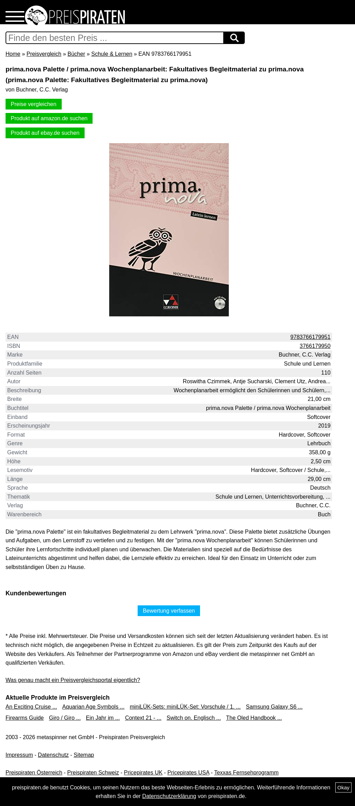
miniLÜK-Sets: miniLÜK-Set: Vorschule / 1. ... (185, 707)
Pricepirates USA (188, 773)
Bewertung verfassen (169, 611)
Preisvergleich (43, 54)
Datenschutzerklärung (169, 796)
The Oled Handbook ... (254, 718)
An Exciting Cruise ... (31, 707)
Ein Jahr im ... (103, 718)
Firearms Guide (25, 718)
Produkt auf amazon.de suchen (49, 118)
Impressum (19, 755)
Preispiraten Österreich (34, 773)
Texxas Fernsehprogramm (246, 773)
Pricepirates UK (143, 773)
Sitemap (84, 755)
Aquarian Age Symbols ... (93, 707)
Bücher (76, 54)
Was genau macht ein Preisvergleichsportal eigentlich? (73, 680)
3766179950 (315, 346)
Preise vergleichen (34, 104)
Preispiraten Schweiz (93, 773)
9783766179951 (311, 337)
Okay (343, 787)
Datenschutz (53, 755)
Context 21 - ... (143, 718)
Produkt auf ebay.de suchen (45, 133)
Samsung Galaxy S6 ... (274, 707)
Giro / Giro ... (65, 718)
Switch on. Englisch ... (194, 718)
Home (13, 54)
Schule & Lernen (111, 54)
